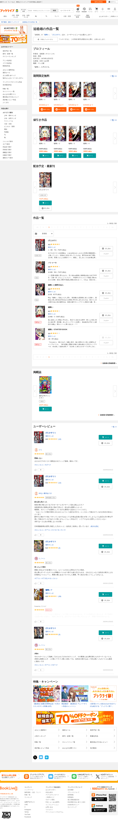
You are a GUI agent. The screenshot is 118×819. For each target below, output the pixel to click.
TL (46, 16)
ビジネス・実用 (9, 126)
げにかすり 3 (50, 541)
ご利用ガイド (114, 16)
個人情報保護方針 (73, 800)
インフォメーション (52, 805)
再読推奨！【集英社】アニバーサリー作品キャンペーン (74, 705)
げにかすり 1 (50, 433)
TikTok (26, 812)
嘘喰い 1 (42, 99)
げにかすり (56, 35)
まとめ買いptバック (9, 75)
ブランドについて (73, 792)
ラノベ (57, 16)
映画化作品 (6, 66)
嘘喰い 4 (86, 99)
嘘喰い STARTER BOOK (57, 329)
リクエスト (49, 809)
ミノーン (42, 558)
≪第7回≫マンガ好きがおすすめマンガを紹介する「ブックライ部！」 (103, 705)
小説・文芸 (67, 16)
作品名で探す (7, 147)
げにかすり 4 (43, 190)
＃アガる (44, 578)
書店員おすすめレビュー (11, 97)
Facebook (27, 817)
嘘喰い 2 (57, 99)
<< (37, 227)
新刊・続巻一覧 (8, 54)
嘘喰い (46, 35)
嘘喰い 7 (48, 590)
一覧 (113, 76)
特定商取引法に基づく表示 (76, 802)
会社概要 (71, 790)
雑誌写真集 (88, 16)
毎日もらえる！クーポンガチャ (13, 78)
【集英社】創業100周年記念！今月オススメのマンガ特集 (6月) (46, 705)
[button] (45, 109)
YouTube (27, 814)
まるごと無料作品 (9, 70)
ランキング (28, 797)
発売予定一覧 (7, 51)
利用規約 (71, 797)
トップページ (28, 790)
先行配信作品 (7, 85)
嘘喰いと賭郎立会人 (56, 285)
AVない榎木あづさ (45, 493)
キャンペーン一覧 (9, 91)
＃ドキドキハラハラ (58, 530)
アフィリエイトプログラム (54, 812)
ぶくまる (6, 102)
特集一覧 (6, 89)
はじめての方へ (104, 16)
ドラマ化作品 (7, 63)
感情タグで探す (8, 158)
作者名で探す (7, 149)
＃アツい (47, 530)
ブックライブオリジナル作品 (12, 82)
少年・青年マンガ (15, 16)
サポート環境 (50, 800)
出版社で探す (7, 155)
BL (36, 16)
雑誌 (5, 129)
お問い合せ (49, 807)
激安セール (6, 72)
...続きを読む (94, 526)
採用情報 (71, 795)
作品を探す (49, 792)
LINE (26, 804)
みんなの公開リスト (9, 94)
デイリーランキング (9, 56)
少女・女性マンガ (26, 16)
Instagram (27, 809)
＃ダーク (47, 465)
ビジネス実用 (77, 16)
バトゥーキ (52, 263)
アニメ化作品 (7, 60)
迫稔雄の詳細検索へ (109, 363)
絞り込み (23, 10)
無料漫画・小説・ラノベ (32, 792)
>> (112, 227)
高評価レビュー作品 (9, 100)
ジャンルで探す (8, 141)
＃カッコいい (39, 465)
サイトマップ (72, 807)
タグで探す (6, 144)
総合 (5, 16)
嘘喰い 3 (72, 99)
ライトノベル (8, 121)
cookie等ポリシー (73, 805)
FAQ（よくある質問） (53, 802)
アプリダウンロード (52, 795)
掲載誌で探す (7, 152)
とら (40, 450)
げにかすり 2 (50, 628)
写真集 (6, 132)
